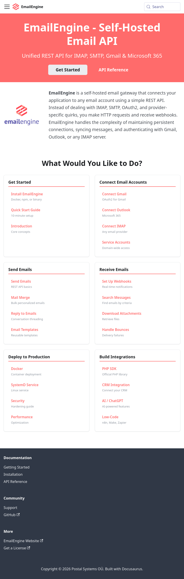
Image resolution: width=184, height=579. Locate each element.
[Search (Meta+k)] (162, 6)
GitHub (12, 514)
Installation (13, 474)
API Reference (113, 70)
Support (10, 507)
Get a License (17, 548)
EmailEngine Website (23, 540)
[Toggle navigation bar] (7, 6)
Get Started (68, 70)
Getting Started (17, 467)
